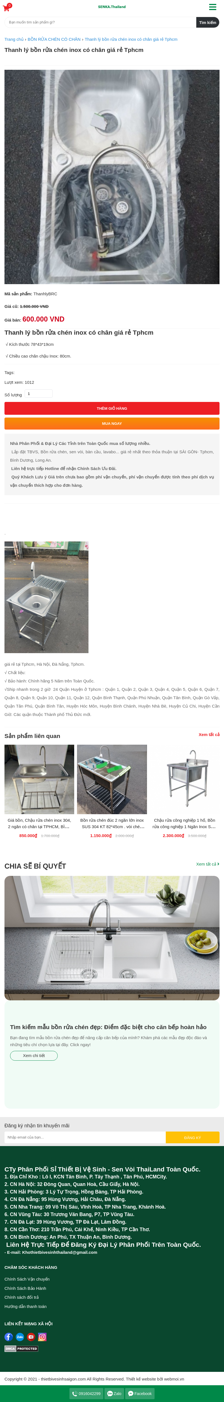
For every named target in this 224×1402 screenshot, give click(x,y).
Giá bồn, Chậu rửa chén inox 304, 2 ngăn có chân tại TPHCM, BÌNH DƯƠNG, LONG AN (39, 826)
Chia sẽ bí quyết (35, 866)
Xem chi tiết (34, 1055)
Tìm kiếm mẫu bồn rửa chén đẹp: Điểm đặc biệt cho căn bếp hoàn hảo (108, 1027)
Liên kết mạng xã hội (28, 1323)
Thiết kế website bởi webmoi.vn (155, 1379)
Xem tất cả (209, 734)
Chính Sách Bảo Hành (25, 1288)
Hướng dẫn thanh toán (25, 1306)
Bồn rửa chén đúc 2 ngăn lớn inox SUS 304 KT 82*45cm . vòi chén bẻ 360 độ (112, 826)
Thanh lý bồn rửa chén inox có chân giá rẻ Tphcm (73, 50)
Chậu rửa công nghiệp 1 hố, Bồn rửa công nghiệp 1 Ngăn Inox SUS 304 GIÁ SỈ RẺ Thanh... (185, 826)
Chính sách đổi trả (21, 1297)
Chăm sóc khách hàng (30, 1267)
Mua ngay (112, 423)
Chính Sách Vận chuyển (27, 1279)
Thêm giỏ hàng (112, 408)
